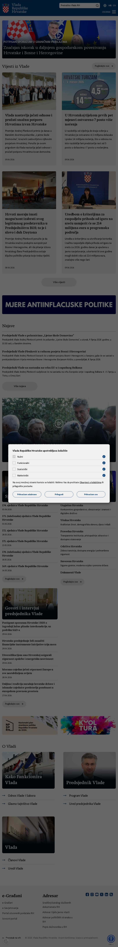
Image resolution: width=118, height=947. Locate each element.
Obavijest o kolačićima (90, 482)
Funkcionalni (23, 463)
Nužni (20, 456)
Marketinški (22, 475)
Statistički (22, 469)
